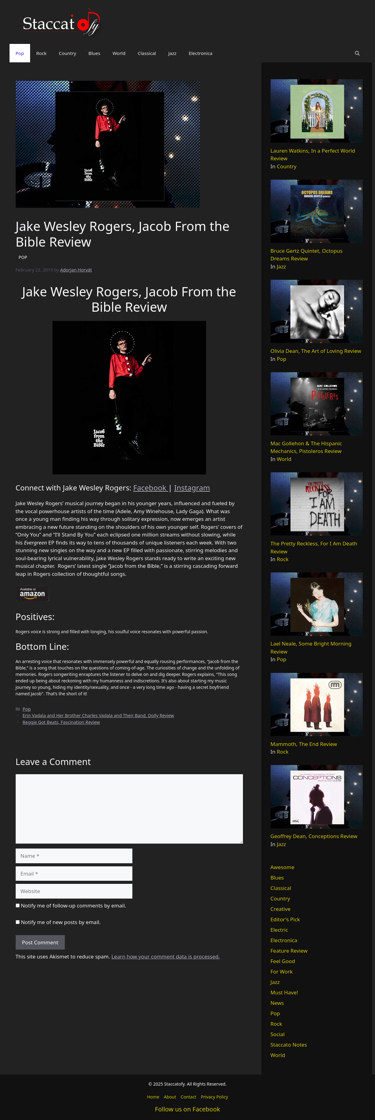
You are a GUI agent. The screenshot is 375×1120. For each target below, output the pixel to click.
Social (278, 1034)
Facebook (150, 487)
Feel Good (283, 961)
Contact (188, 1097)
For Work (282, 971)
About (170, 1097)
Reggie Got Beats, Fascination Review (61, 722)
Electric (279, 929)
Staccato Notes (289, 1044)
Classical (147, 53)
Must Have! (284, 992)
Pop (20, 53)
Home (153, 1097)
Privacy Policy (214, 1097)
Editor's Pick (285, 919)
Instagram (192, 487)
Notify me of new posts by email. (61, 922)
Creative (281, 908)
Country (67, 53)
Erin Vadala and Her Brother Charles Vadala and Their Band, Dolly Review (98, 715)
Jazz (172, 53)
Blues (94, 53)
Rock (41, 53)
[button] (357, 53)
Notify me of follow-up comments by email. (73, 905)
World (118, 53)
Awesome (283, 867)
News (277, 1002)
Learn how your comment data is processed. (165, 956)
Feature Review (289, 950)
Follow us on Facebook (187, 1109)
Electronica (201, 53)
